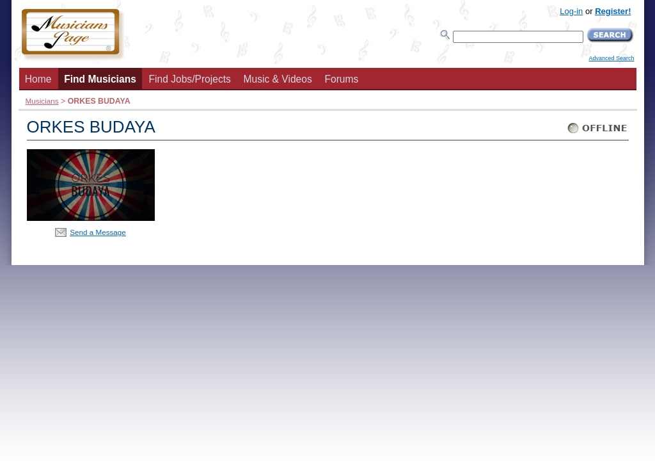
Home (38, 79)
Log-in (571, 11)
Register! (613, 11)
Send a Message (98, 232)
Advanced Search (611, 58)
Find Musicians (100, 79)
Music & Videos (278, 79)
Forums (341, 79)
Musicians (42, 101)
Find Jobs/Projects (190, 79)
